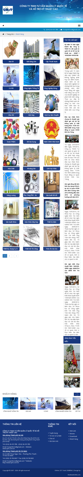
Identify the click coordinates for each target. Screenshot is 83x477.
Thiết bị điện (51, 237)
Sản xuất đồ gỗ (51, 211)
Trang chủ (9, 34)
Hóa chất (11, 184)
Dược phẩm (11, 157)
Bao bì (11, 62)
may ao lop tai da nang (81, 442)
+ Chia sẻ (51, 438)
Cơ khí (11, 88)
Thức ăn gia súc (51, 264)
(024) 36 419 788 (52, 30)
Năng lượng (11, 211)
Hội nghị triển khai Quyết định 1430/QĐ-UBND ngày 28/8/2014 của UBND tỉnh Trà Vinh (72, 268)
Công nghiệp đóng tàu (52, 88)
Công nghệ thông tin (31, 88)
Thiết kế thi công (31, 264)
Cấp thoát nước (51, 62)
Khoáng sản (31, 184)
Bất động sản (31, 62)
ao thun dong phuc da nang (71, 442)
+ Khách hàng (73, 439)
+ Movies (71, 434)
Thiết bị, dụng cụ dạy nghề (13, 264)
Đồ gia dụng (31, 157)
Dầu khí (11, 130)
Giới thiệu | (70, 17)
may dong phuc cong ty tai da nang (78, 442)
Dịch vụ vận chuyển (52, 130)
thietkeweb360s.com (74, 475)
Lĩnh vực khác (52, 184)
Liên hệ (77, 17)
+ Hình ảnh (72, 431)
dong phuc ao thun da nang (73, 442)
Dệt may (31, 130)
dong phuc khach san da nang (76, 442)
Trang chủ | (61, 17)
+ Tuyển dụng (53, 433)
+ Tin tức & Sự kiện (54, 436)
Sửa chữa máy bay (31, 237)
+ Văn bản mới (53, 441)
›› (16, 256)
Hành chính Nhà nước (51, 157)
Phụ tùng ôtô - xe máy (32, 211)
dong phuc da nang (69, 442)
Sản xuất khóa (11, 237)
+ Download (72, 436)
